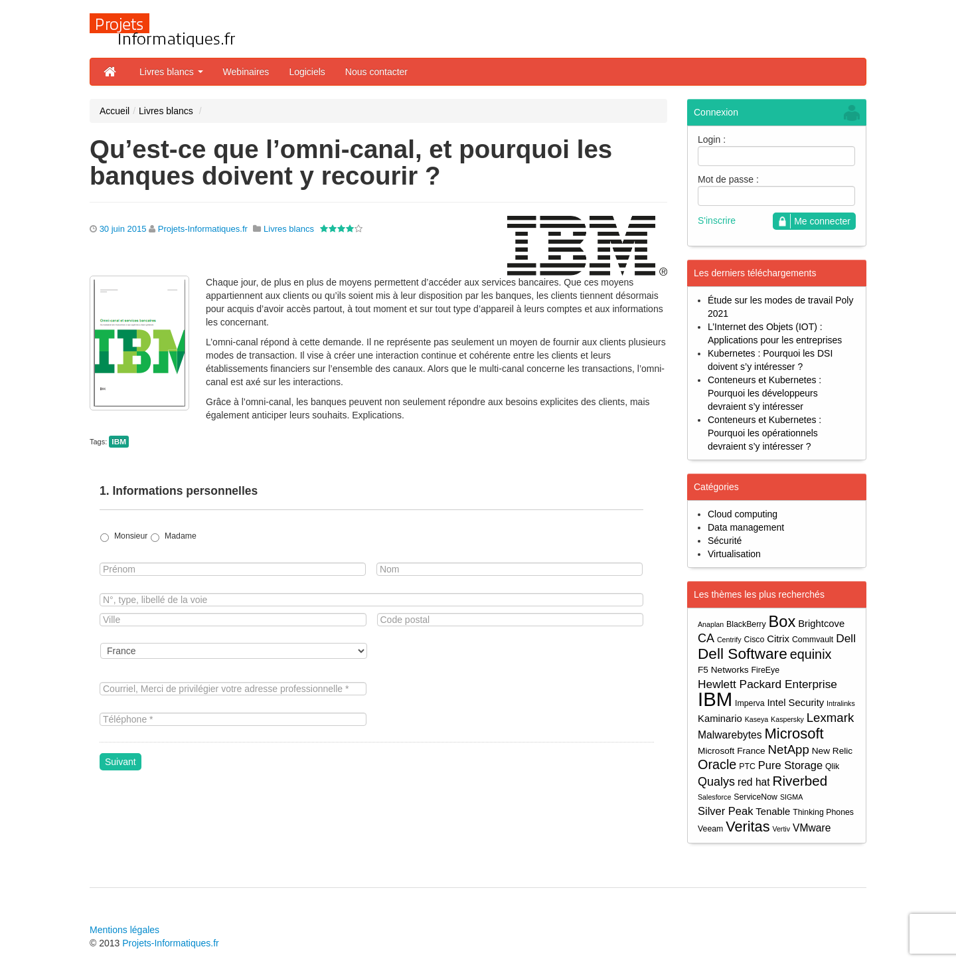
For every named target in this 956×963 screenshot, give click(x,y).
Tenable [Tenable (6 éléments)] (773, 811)
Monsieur (130, 536)
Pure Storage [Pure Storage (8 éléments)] (790, 765)
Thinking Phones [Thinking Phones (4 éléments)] (823, 812)
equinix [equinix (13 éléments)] (811, 654)
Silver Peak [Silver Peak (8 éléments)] (725, 811)
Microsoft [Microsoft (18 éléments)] (793, 734)
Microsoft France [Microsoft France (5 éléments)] (731, 751)
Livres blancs (171, 71)
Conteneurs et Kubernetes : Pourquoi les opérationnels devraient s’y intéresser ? (764, 433)
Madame (181, 536)
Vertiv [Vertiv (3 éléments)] (781, 829)
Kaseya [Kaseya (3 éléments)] (757, 719)
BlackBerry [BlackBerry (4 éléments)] (746, 624)
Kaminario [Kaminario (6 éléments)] (720, 718)
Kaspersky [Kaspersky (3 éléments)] (787, 719)
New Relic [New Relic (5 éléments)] (832, 751)
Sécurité (725, 540)
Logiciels (307, 71)
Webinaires (246, 71)
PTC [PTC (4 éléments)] (747, 766)
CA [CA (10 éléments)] (706, 638)
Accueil (114, 111)
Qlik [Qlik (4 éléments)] (832, 766)
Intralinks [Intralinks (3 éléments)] (841, 703)
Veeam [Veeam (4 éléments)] (710, 828)
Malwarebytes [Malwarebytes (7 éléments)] (730, 735)
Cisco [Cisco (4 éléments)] (754, 639)
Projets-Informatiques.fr (203, 229)
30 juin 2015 (123, 229)
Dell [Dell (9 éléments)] (846, 638)
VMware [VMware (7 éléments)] (812, 827)
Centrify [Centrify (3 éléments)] (729, 640)
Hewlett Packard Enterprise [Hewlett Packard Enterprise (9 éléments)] (767, 684)
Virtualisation (734, 554)
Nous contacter (376, 71)
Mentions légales (124, 929)
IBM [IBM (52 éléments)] (715, 699)
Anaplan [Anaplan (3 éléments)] (711, 624)
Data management (746, 527)
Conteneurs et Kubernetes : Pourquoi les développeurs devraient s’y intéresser (764, 393)
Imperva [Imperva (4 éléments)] (750, 703)
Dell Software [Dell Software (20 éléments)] (742, 654)
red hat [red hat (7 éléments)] (754, 782)
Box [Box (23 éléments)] (782, 622)
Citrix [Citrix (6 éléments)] (778, 639)
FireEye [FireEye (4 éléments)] (765, 670)
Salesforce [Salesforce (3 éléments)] (714, 797)
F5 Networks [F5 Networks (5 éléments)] (723, 670)
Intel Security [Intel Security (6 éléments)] (795, 702)
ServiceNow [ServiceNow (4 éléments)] (755, 797)
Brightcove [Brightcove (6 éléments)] (821, 623)
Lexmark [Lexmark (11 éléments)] (830, 718)
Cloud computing (742, 514)
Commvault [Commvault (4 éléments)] (812, 639)
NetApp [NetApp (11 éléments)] (788, 749)
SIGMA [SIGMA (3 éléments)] (791, 797)
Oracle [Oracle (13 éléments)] (717, 765)
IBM (119, 441)
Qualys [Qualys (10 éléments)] (716, 781)
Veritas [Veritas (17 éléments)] (747, 826)
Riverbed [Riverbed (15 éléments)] (800, 781)
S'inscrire (717, 220)
